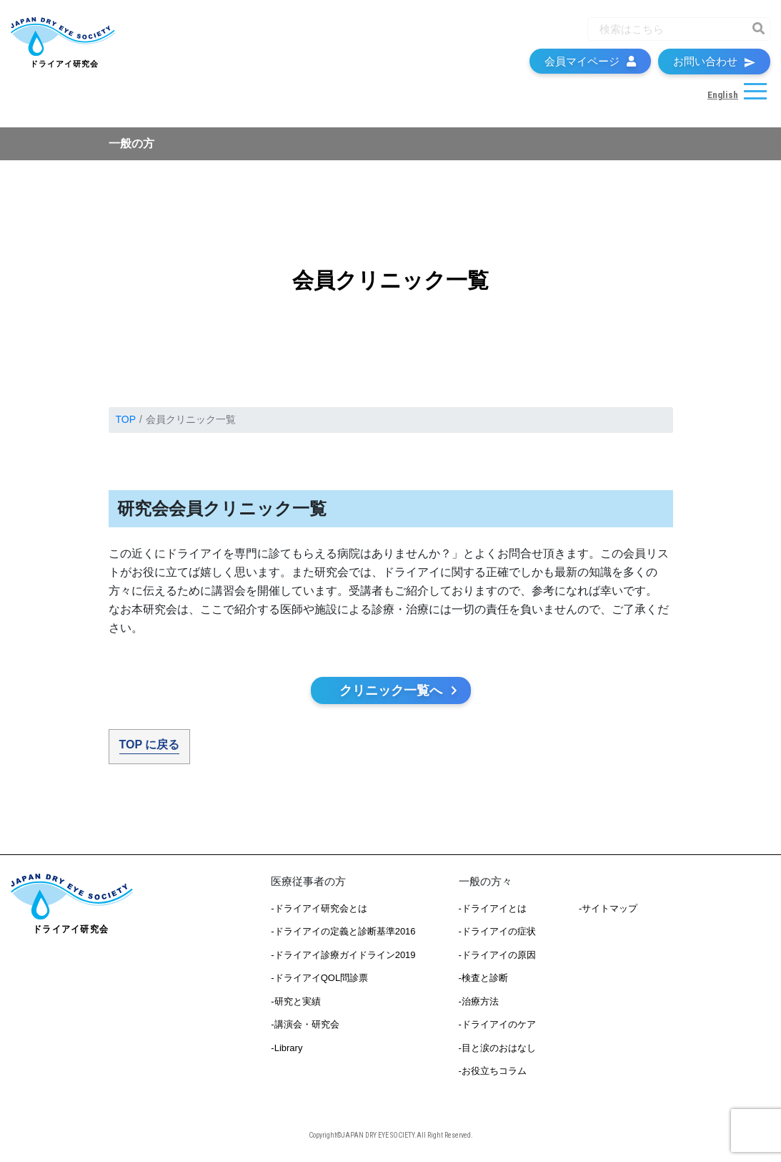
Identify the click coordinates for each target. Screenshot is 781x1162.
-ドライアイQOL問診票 (319, 977)
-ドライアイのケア (497, 1024)
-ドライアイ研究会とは (319, 908)
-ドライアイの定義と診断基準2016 (343, 931)
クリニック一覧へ (398, 690)
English (722, 94)
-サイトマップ (608, 908)
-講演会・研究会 (305, 1024)
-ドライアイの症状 (497, 931)
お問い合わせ (714, 61)
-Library (286, 1048)
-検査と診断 (483, 977)
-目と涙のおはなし (497, 1048)
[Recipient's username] (666, 29)
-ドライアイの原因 (497, 954)
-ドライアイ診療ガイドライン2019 (343, 954)
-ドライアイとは (493, 908)
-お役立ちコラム (493, 1070)
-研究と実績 (295, 1001)
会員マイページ (590, 61)
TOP (126, 419)
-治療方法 (479, 1001)
